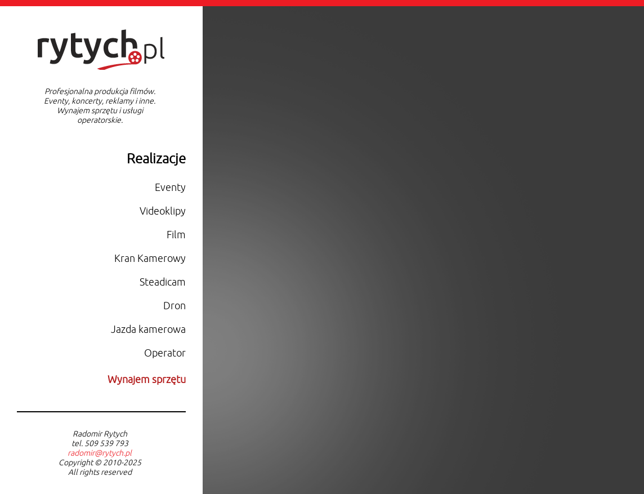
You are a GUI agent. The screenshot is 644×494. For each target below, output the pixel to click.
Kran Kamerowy (150, 258)
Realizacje (156, 158)
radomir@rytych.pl (100, 453)
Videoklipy (163, 211)
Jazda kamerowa (148, 329)
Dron (174, 306)
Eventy (170, 187)
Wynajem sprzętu (147, 379)
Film (176, 235)
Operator (165, 353)
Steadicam (163, 282)
